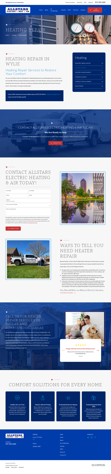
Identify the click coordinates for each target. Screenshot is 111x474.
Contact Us (63, 455)
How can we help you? (9, 209)
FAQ (85, 2)
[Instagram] (91, 437)
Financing (79, 2)
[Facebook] (95, 437)
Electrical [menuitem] (75, 10)
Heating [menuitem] (63, 10)
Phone (6, 195)
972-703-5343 (100, 2)
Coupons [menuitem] (83, 10)
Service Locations (70, 2)
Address (6, 199)
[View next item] (96, 350)
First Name (7, 190)
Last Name (30, 190)
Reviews (90, 2)
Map (34, 439)
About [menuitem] (46, 10)
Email (29, 195)
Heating (62, 446)
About (61, 440)
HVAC (61, 449)
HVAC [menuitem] (69, 10)
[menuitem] (89, 63)
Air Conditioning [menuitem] (53, 10)
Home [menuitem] (40, 10)
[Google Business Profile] (88, 437)
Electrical (62, 452)
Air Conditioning (64, 443)
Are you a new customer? (10, 204)
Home (61, 437)
